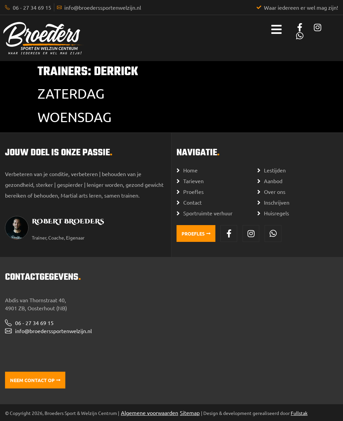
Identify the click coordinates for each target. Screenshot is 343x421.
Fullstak (299, 413)
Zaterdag (71, 93)
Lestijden (275, 170)
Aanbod (273, 180)
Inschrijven (276, 202)
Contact (192, 202)
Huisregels (276, 213)
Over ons (274, 191)
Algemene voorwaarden (149, 412)
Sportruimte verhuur (207, 213)
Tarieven (193, 180)
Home (190, 170)
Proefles (193, 191)
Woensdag (75, 117)
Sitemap (190, 412)
